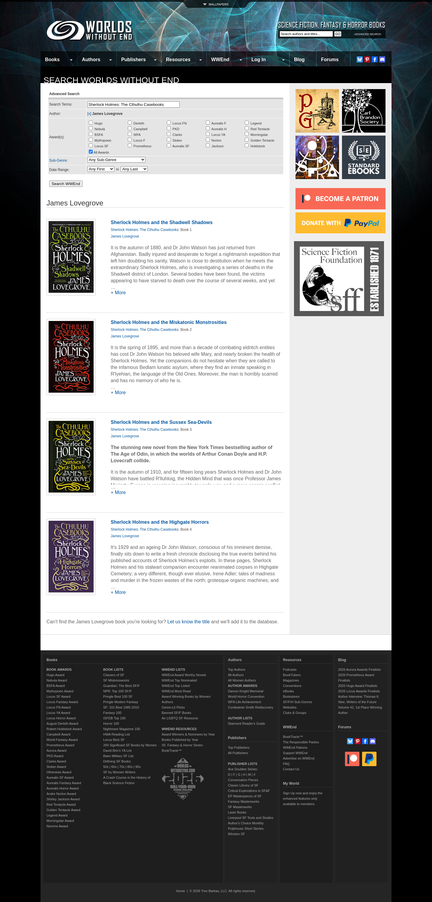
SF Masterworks (240, 807)
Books (52, 59)
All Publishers (238, 753)
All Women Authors (242, 680)
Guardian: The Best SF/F (121, 686)
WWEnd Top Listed (176, 686)
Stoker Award (56, 767)
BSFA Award (55, 686)
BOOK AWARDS (59, 669)
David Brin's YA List (117, 750)
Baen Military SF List (118, 756)
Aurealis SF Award (60, 777)
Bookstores (291, 696)
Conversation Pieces (243, 780)
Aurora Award (56, 750)
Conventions (292, 686)
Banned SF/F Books (176, 713)
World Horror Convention (246, 696)
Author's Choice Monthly (246, 823)
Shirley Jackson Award (63, 799)
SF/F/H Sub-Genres (297, 702)
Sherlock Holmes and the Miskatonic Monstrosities (169, 322)
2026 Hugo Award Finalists (357, 686)
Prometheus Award (60, 745)
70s (121, 767)
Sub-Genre (58, 160)
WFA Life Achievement (244, 702)
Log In (258, 59)
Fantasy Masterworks (244, 801)
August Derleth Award (62, 723)
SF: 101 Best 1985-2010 (121, 707)
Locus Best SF (114, 740)
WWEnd (220, 59)
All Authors (236, 675)
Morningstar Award (60, 821)
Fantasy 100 (112, 713)
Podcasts (289, 669)
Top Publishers (239, 747)
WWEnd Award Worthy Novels (184, 675)
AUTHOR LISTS (240, 718)
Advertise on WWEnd (298, 758)
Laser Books (237, 812)
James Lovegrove (125, 236)
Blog (299, 59)
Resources (178, 59)
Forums (330, 59)
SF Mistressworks (116, 680)
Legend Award (57, 815)
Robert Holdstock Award (64, 729)
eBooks (288, 691)
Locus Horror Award (61, 718)
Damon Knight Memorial (245, 691)
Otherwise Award (58, 772)
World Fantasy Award (62, 740)
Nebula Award (56, 680)
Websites (289, 707)
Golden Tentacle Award (63, 810)
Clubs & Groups (294, 713)
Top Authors (236, 669)
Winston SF (236, 834)
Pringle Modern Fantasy (120, 702)
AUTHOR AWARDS (242, 686)
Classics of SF (113, 675)
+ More (118, 292)
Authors (91, 59)
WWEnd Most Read (176, 691)
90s (138, 767)
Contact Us (291, 769)
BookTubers (292, 675)
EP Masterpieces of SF (245, 796)
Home (180, 891)
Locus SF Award (58, 696)
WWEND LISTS (173, 669)
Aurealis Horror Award (62, 788)
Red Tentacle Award (61, 804)
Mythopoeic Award (60, 691)
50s (106, 767)
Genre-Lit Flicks (173, 707)
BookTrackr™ (172, 750)
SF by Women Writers (119, 772)
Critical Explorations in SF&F (249, 791)
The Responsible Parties (301, 742)
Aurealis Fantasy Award (63, 783)
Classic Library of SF (243, 785)
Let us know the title (188, 621)
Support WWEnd (295, 753)
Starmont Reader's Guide (246, 723)
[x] (89, 114)
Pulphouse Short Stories (246, 828)
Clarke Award (56, 761)
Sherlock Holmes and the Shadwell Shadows (162, 222)
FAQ (286, 764)
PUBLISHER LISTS (242, 764)
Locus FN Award (58, 707)
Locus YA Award (58, 713)
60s (114, 767)
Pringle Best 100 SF (118, 696)
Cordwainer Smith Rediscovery (250, 707)
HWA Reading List (116, 734)
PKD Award (54, 756)
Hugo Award (55, 675)
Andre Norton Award (61, 794)
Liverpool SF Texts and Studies (250, 818)
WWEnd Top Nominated (179, 680)
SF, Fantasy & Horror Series (182, 745)
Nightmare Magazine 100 (121, 729)
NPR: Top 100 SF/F (117, 691)
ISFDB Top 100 (114, 718)
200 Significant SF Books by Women (130, 745)
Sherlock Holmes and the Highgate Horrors (160, 522)
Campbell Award (58, 734)
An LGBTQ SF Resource (180, 718)
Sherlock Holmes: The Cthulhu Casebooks (144, 230)
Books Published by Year (180, 740)
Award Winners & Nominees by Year (188, 734)
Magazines (291, 680)
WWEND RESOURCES (179, 729)
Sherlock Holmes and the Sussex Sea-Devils (161, 422)
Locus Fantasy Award (62, 702)
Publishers (133, 59)
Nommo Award (57, 826)
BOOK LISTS (113, 669)
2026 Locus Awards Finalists (359, 691)
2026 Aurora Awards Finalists (359, 669)
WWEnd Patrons (295, 747)
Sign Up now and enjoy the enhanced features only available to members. (302, 798)
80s (130, 767)
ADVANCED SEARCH (367, 34)
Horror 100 (111, 723)
